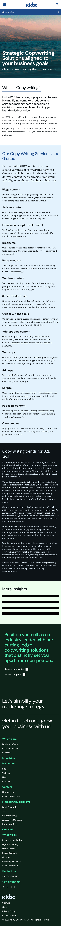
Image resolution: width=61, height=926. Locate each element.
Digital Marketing (10, 844)
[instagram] (14, 886)
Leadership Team (10, 744)
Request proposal (15, 674)
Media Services (9, 848)
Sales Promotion (10, 865)
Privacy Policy (8, 911)
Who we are (9, 739)
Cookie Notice (9, 915)
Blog (4, 768)
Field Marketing (9, 815)
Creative (6, 857)
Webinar (6, 773)
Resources (8, 763)
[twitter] (3, 886)
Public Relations (9, 853)
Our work (8, 829)
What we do (9, 834)
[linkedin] (11, 886)
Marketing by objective (16, 801)
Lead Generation (10, 807)
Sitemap (6, 902)
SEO (4, 811)
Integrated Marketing (12, 840)
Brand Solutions (9, 824)
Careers (7, 787)
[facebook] (7, 886)
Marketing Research (11, 861)
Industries (8, 758)
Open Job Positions (11, 796)
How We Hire (8, 792)
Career (5, 907)
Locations (7, 752)
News (4, 777)
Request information (16, 669)
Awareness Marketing (12, 820)
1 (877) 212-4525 (10, 876)
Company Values (10, 748)
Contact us (9, 871)
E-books (6, 781)
